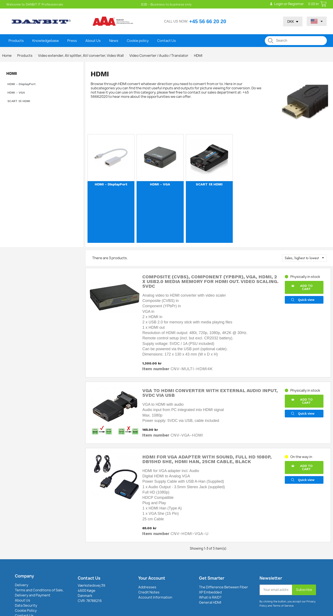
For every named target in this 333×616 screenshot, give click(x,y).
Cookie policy (138, 40)
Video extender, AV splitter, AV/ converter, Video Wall (81, 55)
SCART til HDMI (18, 101)
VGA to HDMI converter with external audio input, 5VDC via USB (210, 393)
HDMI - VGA (16, 92)
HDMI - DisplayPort (21, 84)
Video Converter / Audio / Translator (158, 55)
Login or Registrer (286, 4)
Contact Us (166, 40)
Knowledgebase (45, 40)
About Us (93, 40)
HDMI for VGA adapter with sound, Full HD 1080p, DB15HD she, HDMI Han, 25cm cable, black (207, 459)
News (113, 40)
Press (72, 40)
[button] (304, 287)
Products (16, 40)
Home (7, 55)
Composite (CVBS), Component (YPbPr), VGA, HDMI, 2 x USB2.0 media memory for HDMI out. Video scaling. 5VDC (210, 281)
